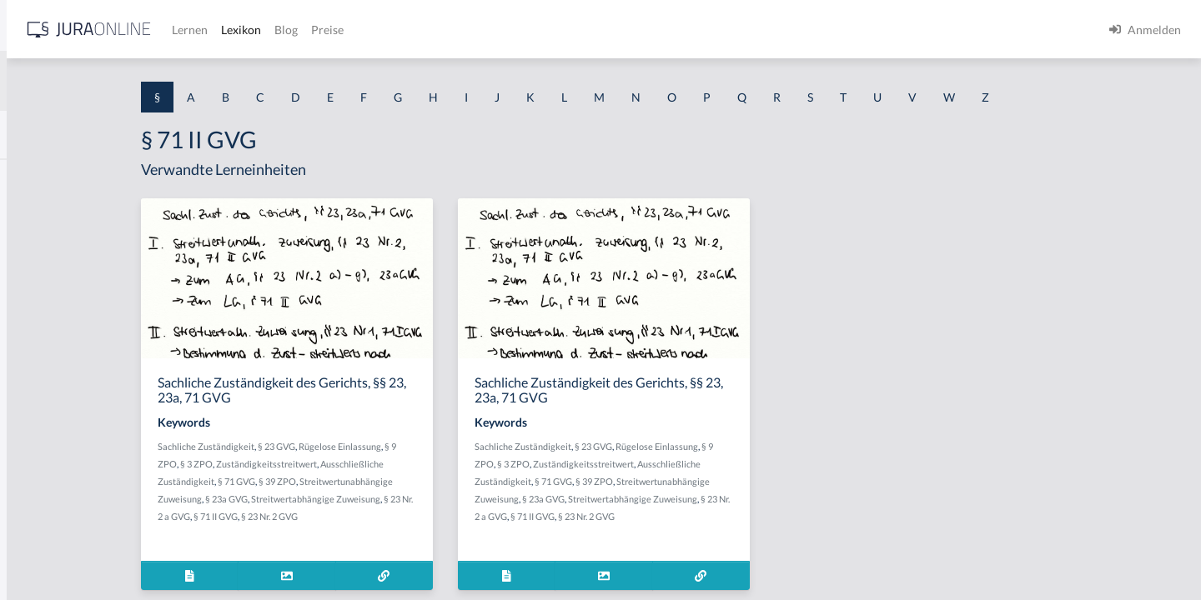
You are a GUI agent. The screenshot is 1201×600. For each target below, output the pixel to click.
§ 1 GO (30, 252)
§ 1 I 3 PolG (42, 477)
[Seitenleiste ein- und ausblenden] (240, 25)
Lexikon (501, 29)
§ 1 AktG (35, 177)
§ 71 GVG (375, 481)
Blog (546, 29)
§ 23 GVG (415, 446)
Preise (587, 29)
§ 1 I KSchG (42, 515)
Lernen (450, 29)
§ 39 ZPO (416, 481)
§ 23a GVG (365, 498)
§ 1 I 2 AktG (43, 402)
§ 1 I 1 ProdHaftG (58, 365)
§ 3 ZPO (335, 463)
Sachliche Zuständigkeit (344, 446)
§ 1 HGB (34, 289)
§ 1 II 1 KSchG (48, 552)
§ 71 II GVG (366, 516)
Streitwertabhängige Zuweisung (454, 498)
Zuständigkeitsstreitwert (404, 463)
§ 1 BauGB (40, 215)
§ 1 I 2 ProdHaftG (58, 439)
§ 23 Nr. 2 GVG (420, 516)
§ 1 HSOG (38, 327)
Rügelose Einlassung (478, 446)
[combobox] (133, 81)
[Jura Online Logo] (349, 29)
